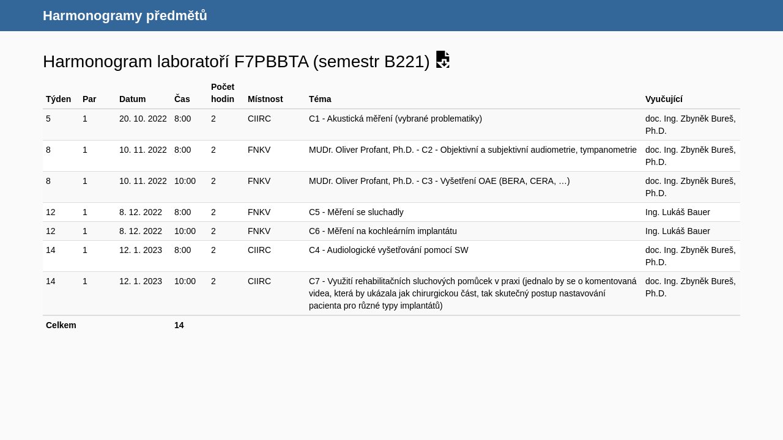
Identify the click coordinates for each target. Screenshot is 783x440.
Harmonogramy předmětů (125, 15)
